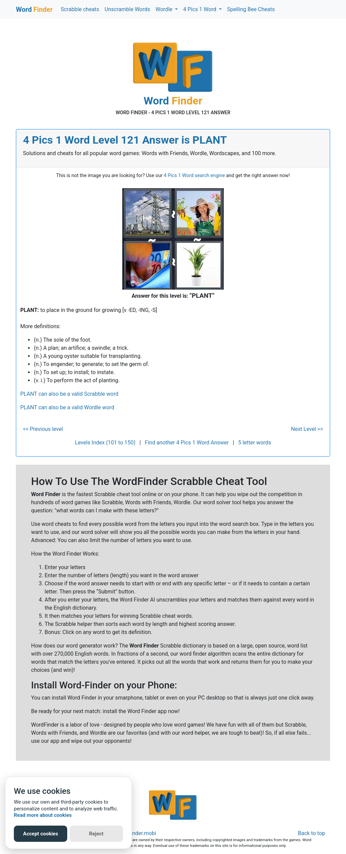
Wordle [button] (164, 9)
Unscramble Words (127, 9)
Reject (96, 834)
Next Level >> (307, 429)
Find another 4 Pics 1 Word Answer (187, 442)
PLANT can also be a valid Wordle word (67, 407)
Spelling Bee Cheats (251, 9)
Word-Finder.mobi (135, 833)
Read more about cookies (43, 815)
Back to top (311, 833)
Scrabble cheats (80, 9)
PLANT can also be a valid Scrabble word (69, 394)
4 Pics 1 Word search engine (194, 175)
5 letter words (254, 442)
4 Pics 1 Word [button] (200, 9)
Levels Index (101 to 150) (105, 442)
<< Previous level (43, 429)
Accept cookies (40, 834)
